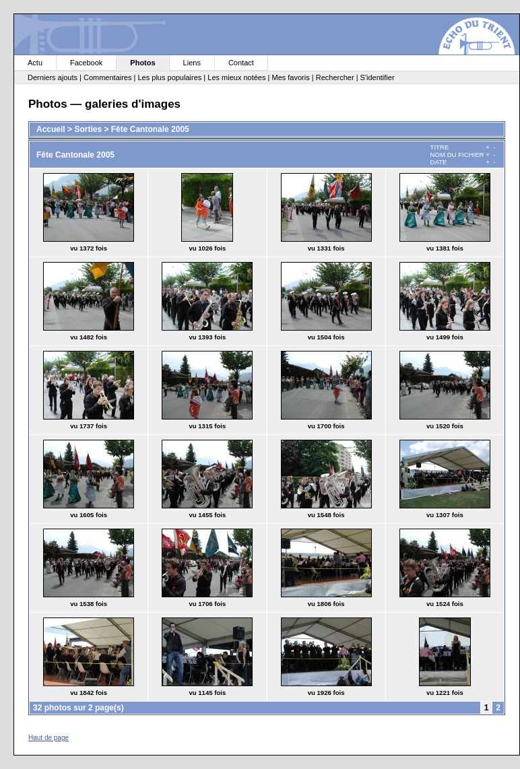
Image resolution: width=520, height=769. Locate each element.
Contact (241, 63)
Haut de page (48, 737)
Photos (142, 63)
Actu (35, 63)
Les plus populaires (169, 77)
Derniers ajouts (52, 77)
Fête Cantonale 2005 (150, 129)
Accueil (50, 129)
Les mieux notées (236, 77)
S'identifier (377, 77)
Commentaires (108, 77)
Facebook (86, 63)
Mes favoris (290, 77)
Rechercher (335, 77)
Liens (192, 63)
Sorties (88, 129)
